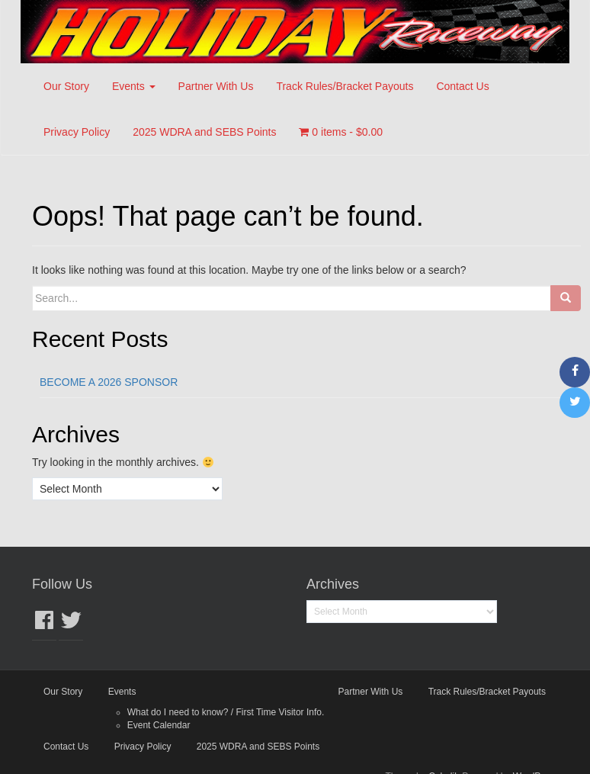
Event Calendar (159, 725)
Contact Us (462, 86)
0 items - (341, 132)
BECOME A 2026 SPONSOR (109, 382)
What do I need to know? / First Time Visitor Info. (226, 712)
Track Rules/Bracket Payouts (344, 86)
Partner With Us (216, 86)
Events (134, 86)
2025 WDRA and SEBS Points (204, 132)
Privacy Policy (76, 132)
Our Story (66, 86)
